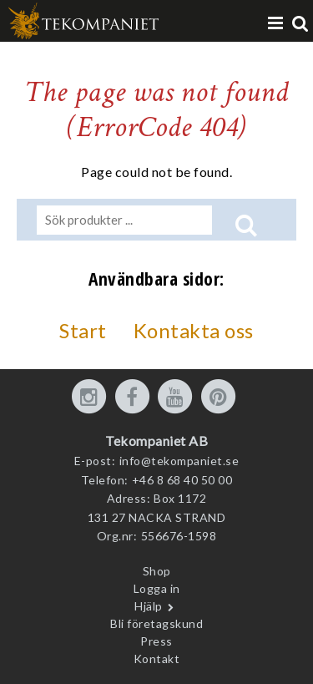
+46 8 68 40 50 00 (182, 480)
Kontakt (157, 658)
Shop (157, 571)
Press (156, 641)
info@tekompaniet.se (179, 460)
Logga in (157, 588)
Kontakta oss (194, 330)
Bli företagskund (156, 623)
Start (83, 330)
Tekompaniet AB (156, 440)
